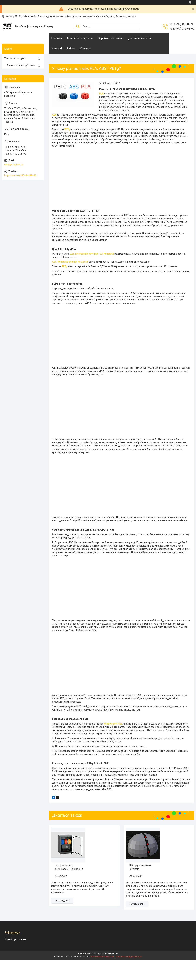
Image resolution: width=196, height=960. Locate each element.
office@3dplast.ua (13, 164)
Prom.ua (114, 954)
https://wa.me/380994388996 (20, 175)
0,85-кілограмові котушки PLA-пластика (92, 253)
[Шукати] (77, 26)
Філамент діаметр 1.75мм (21, 65)
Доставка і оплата (139, 38)
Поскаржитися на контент (102, 957)
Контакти (85, 48)
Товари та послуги (78, 38)
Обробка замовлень (110, 38)
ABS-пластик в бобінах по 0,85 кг (70, 261)
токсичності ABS (113, 723)
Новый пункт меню (15, 939)
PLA (101, 93)
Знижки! (56, 48)
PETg (67, 129)
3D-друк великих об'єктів (140, 867)
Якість (71, 48)
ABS (54, 114)
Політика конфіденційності (129, 957)
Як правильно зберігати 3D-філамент (69, 867)
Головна (56, 38)
